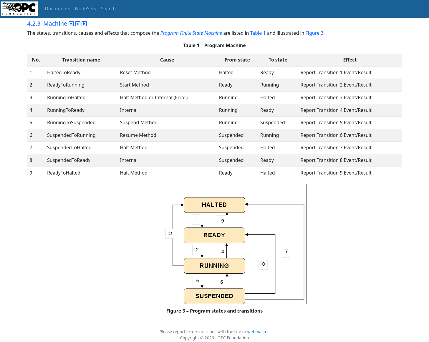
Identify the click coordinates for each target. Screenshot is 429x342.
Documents (57, 8)
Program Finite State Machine (191, 33)
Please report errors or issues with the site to (203, 331)
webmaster (258, 331)
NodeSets (85, 8)
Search (108, 8)
